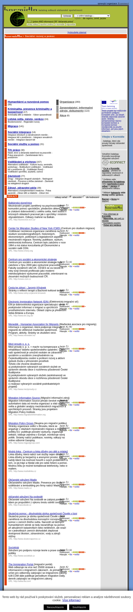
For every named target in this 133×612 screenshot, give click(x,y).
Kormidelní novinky (112, 223)
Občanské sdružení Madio (22, 479)
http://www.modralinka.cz (25, 471)
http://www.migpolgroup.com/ (27, 443)
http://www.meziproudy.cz (25, 389)
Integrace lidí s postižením (19, 137)
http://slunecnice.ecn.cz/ (24, 220)
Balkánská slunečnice (20, 202)
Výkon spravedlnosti (42, 115)
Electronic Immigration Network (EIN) (28, 301)
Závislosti (14, 176)
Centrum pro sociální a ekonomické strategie (32, 259)
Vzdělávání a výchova (22, 161)
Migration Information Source (24, 397)
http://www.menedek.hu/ (24, 335)
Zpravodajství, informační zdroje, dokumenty (76, 109)
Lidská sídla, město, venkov (26, 119)
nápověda (71, 24)
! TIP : (29, 22)
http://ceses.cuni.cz (22, 279)
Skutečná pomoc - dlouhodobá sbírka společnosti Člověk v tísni (42, 513)
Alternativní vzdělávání (18, 164)
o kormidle (59, 24)
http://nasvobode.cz (22, 505)
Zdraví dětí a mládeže (27, 193)
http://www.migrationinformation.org (30, 415)
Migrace (13, 126)
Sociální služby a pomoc (23, 144)
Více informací (71, 600)
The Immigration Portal (21, 564)
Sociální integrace (19, 132)
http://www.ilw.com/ (22, 581)
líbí (70, 210)
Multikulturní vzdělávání (30, 167)
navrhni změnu (46, 24)
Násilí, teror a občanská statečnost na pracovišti (29, 153)
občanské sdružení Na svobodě (25, 496)
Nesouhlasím (55, 607)
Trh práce (14, 149)
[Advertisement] (65, 68)
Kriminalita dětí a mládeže (19, 115)
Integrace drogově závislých (27, 179)
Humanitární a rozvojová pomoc (28, 101)
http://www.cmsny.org (23, 251)
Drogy (10, 179)
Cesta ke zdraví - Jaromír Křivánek (27, 287)
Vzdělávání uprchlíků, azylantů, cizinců (25, 172)
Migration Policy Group (21, 423)
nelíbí (76, 210)
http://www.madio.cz (23, 488)
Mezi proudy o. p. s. (19, 344)
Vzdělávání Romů (35, 169)
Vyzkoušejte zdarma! (77, 32)
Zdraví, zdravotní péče (22, 187)
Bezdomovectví (15, 122)
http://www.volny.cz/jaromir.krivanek (30, 293)
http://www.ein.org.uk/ (23, 316)
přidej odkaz (33, 24)
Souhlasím (79, 607)
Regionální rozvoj (31, 122)
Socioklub (13, 547)
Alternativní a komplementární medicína (26, 190)
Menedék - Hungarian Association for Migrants (33, 324)
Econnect (123, 3)
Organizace (67, 101)
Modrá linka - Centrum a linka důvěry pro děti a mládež (38, 451)
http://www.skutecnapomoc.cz (27, 539)
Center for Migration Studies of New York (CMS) (34, 228)
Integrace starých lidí (25, 140)
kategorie (115, 193)
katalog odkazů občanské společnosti (60, 10)
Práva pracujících (15, 155)
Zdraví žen (44, 193)
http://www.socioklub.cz (24, 556)
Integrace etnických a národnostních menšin (28, 135)
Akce (63, 115)
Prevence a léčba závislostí (30, 181)
